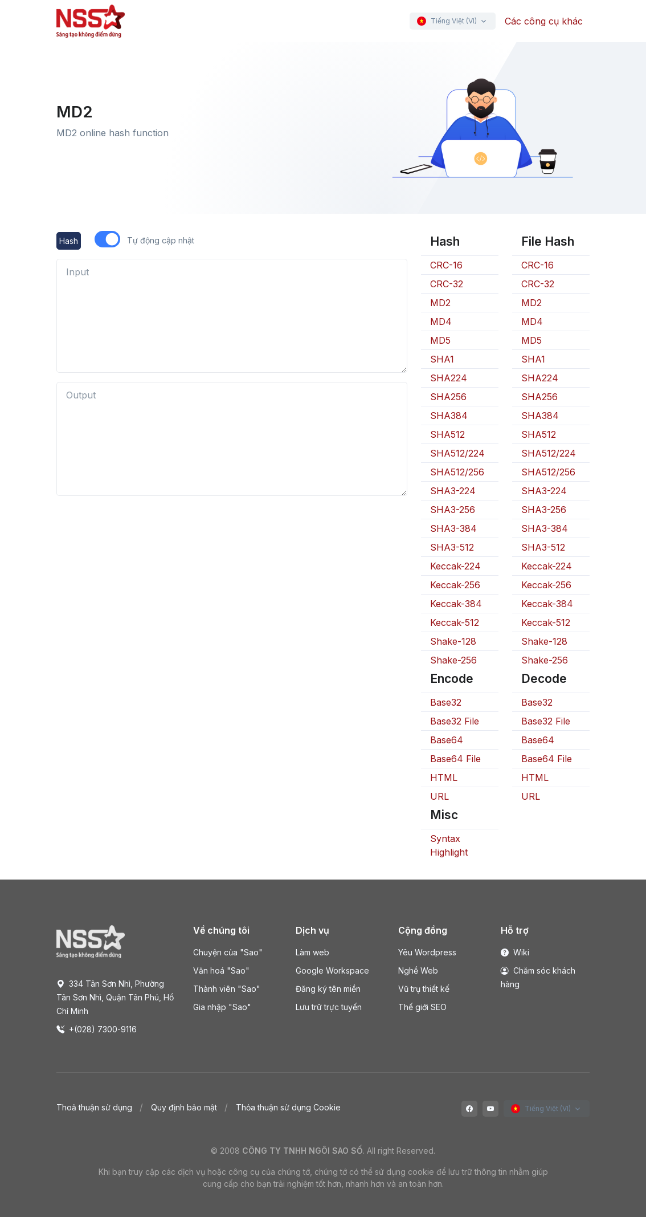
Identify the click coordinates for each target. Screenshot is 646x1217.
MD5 (440, 340)
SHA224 (448, 378)
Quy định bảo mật (184, 1107)
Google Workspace (332, 970)
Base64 (446, 740)
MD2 (440, 302)
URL (439, 796)
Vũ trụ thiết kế (423, 989)
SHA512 (447, 434)
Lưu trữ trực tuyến (329, 1007)
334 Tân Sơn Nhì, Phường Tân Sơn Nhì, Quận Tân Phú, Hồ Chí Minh (115, 997)
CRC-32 (446, 284)
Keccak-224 (455, 566)
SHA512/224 (457, 453)
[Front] (90, 21)
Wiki (515, 952)
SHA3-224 (453, 490)
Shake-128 (453, 641)
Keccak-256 (455, 585)
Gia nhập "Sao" (222, 1007)
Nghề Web (418, 970)
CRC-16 (446, 265)
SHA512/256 (457, 472)
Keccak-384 (456, 603)
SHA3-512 (452, 547)
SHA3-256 (452, 509)
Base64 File (455, 758)
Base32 (445, 702)
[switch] (107, 239)
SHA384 (449, 415)
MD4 (441, 321)
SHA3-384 (453, 528)
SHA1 (442, 359)
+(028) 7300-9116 (96, 1029)
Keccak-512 (454, 622)
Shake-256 (453, 660)
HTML (443, 777)
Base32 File (454, 721)
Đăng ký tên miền (328, 989)
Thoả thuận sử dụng (94, 1107)
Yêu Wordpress (427, 952)
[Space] (90, 941)
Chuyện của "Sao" (228, 952)
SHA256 (448, 396)
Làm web (312, 952)
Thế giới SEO (422, 1007)
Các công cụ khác (544, 21)
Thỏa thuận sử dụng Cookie (288, 1107)
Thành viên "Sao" (226, 989)
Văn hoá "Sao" (221, 970)
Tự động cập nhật (160, 240)
